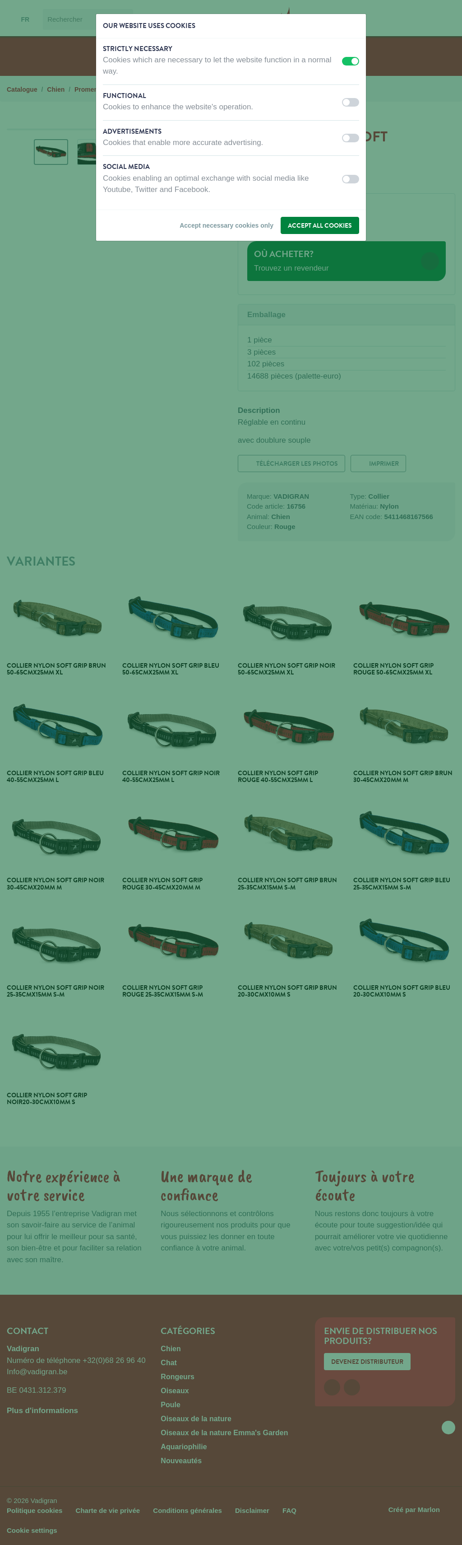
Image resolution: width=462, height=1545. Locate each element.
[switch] (350, 61)
